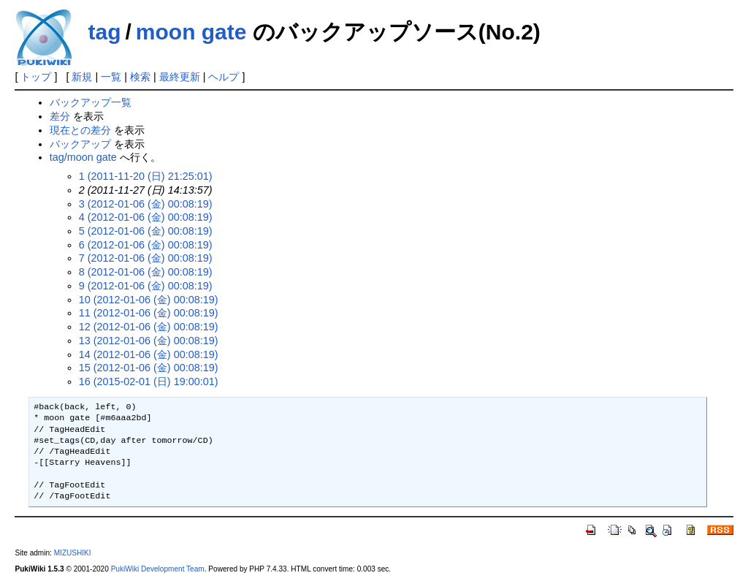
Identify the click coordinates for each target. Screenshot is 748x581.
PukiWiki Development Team (158, 569)
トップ (35, 77)
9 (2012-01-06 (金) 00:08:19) (146, 286)
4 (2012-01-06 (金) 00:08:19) (146, 217)
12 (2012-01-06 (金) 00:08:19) (148, 327)
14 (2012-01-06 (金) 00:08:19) (148, 354)
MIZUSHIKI (72, 553)
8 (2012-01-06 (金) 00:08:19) (146, 272)
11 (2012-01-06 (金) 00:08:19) (148, 313)
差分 (60, 116)
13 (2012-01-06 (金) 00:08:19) (148, 340)
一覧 (111, 77)
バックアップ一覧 (90, 102)
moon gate (191, 32)
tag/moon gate (83, 157)
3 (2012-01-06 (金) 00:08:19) (146, 204)
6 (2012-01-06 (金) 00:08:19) (146, 245)
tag (104, 32)
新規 (82, 77)
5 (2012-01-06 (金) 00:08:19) (146, 231)
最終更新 (179, 77)
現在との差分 (80, 130)
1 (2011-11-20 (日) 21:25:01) (146, 176)
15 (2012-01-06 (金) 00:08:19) (148, 367)
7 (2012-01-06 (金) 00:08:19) (146, 258)
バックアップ (80, 144)
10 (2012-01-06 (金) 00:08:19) (148, 299)
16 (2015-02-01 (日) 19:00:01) (148, 381)
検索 (140, 77)
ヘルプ (223, 77)
